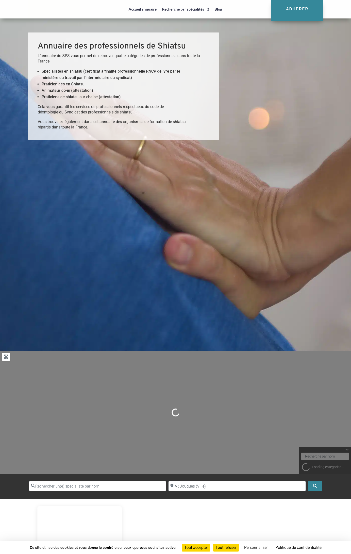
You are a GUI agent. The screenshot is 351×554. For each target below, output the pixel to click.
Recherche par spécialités (183, 9)
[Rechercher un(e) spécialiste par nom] (97, 486)
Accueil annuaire (143, 9)
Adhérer (297, 9)
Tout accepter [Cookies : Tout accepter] (196, 547)
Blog (218, 9)
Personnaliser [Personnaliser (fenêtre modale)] (256, 547)
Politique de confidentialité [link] (298, 547)
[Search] (315, 486)
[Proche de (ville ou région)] (237, 486)
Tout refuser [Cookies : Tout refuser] (226, 547)
